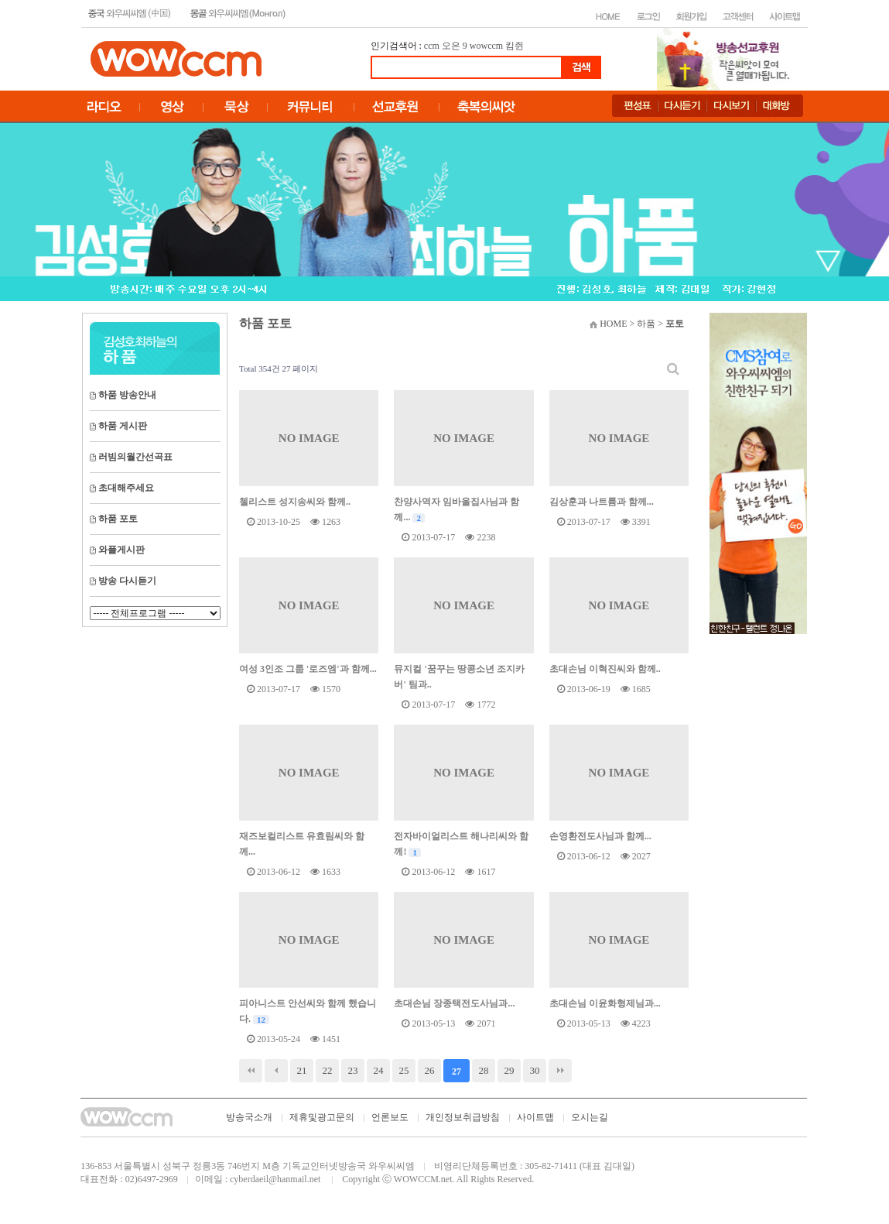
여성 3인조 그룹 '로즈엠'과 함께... (308, 668)
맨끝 (560, 1070)
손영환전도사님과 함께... (600, 836)
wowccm (486, 45)
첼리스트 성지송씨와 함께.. (294, 501)
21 (302, 1070)
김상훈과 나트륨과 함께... (601, 501)
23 (353, 1070)
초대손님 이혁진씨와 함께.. (605, 668)
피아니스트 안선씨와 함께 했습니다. (307, 1011)
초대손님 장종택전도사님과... (454, 1003)
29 (509, 1070)
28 (484, 1070)
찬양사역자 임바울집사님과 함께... (456, 509)
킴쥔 (514, 45)
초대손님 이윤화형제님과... (605, 1003)
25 (404, 1070)
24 (379, 1070)
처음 (250, 1070)
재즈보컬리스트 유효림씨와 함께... (301, 844)
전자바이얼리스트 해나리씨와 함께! (461, 844)
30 (535, 1070)
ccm (431, 45)
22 (328, 1070)
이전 (276, 1070)
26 (430, 1070)
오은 (451, 45)
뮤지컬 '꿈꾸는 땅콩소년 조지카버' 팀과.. (459, 676)
